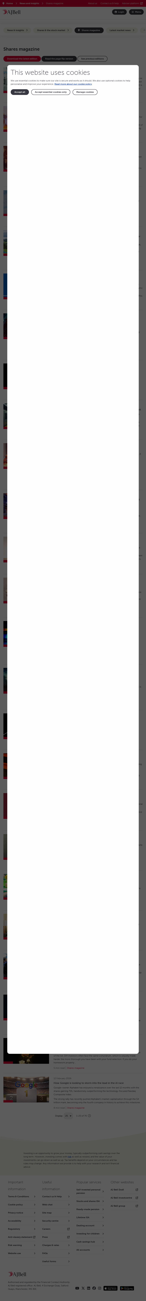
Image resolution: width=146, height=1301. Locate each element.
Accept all (19, 92)
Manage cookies (85, 92)
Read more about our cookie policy (73, 84)
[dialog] (73, 559)
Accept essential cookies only (51, 92)
